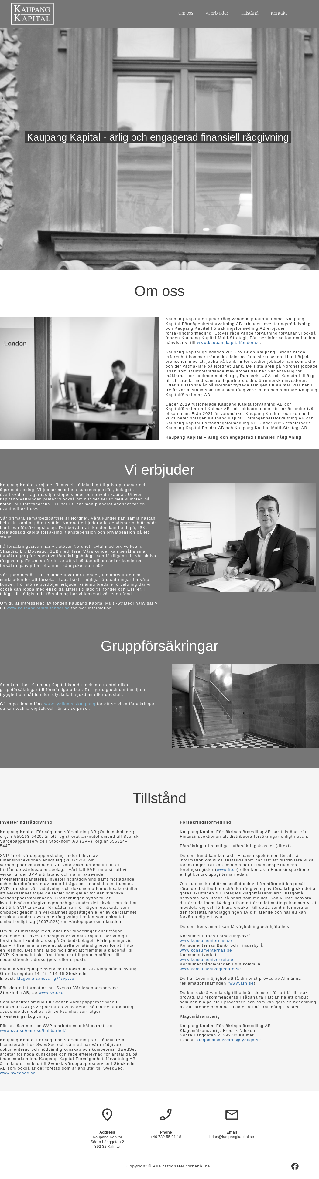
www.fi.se (227, 869)
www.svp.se (51, 992)
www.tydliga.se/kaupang (69, 704)
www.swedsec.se (18, 1073)
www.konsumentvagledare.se (210, 969)
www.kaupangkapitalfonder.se (228, 342)
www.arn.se (241, 983)
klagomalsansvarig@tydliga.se (229, 1040)
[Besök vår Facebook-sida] (295, 1166)
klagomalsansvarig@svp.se (45, 978)
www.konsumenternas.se (206, 940)
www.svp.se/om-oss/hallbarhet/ (33, 1030)
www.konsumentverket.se (206, 959)
